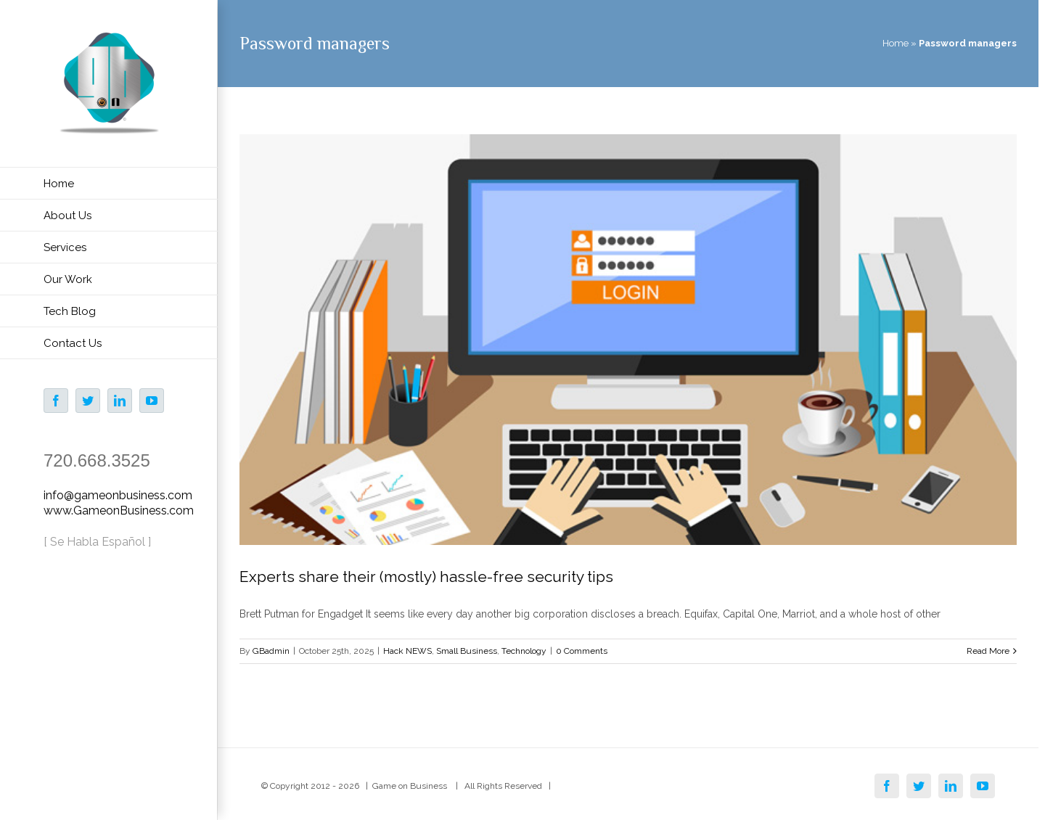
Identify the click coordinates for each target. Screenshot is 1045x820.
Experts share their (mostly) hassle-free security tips (426, 576)
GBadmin (271, 651)
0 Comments (581, 651)
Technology (523, 651)
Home (895, 43)
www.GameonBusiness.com (119, 510)
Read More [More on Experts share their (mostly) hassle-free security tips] (988, 651)
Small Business (466, 651)
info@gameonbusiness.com (118, 495)
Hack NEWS (407, 651)
